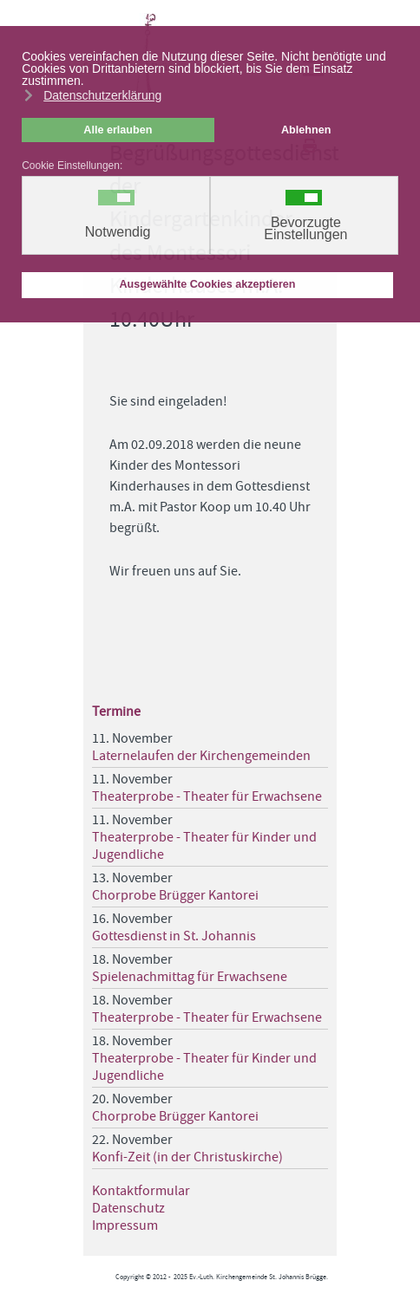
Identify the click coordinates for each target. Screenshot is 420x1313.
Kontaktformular (141, 1190)
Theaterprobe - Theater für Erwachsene (207, 796)
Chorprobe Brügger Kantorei (175, 895)
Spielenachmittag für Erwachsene (189, 976)
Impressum (125, 1225)
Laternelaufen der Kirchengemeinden (201, 755)
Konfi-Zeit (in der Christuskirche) (187, 1157)
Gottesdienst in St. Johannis (174, 936)
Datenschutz (128, 1208)
